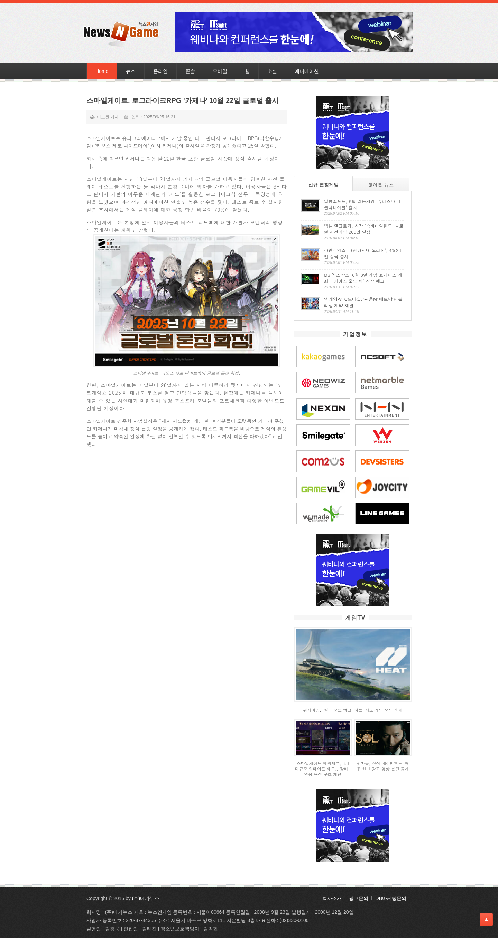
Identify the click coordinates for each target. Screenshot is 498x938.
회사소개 (332, 898)
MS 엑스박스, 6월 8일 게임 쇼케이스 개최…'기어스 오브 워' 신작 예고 (363, 278)
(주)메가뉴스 (145, 898)
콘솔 (190, 71)
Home (101, 71)
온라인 (160, 71)
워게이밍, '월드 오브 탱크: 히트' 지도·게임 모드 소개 (353, 710)
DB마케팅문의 (391, 898)
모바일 (220, 71)
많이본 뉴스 (381, 184)
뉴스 (131, 71)
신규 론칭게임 (323, 185)
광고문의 (358, 898)
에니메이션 (307, 71)
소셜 (272, 71)
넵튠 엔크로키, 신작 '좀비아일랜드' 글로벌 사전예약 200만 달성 (364, 229)
